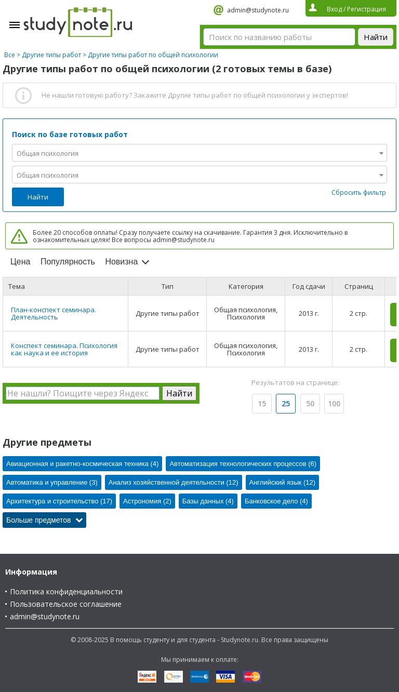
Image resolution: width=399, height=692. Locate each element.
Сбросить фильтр (358, 192)
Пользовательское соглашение (66, 604)
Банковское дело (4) (276, 501)
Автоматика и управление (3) (52, 482)
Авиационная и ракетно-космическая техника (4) (82, 464)
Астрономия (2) (147, 501)
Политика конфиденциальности (66, 591)
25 (286, 403)
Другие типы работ (51, 54)
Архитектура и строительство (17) (59, 501)
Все (9, 54)
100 (334, 403)
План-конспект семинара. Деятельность (53, 313)
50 (310, 403)
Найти (38, 197)
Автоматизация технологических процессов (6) (242, 464)
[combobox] (199, 153)
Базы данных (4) (208, 501)
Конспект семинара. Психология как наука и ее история (64, 349)
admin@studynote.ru (258, 10)
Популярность (68, 261)
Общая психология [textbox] (47, 153)
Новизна (121, 261)
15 (262, 403)
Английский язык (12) (282, 482)
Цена (20, 261)
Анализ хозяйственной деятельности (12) (173, 482)
